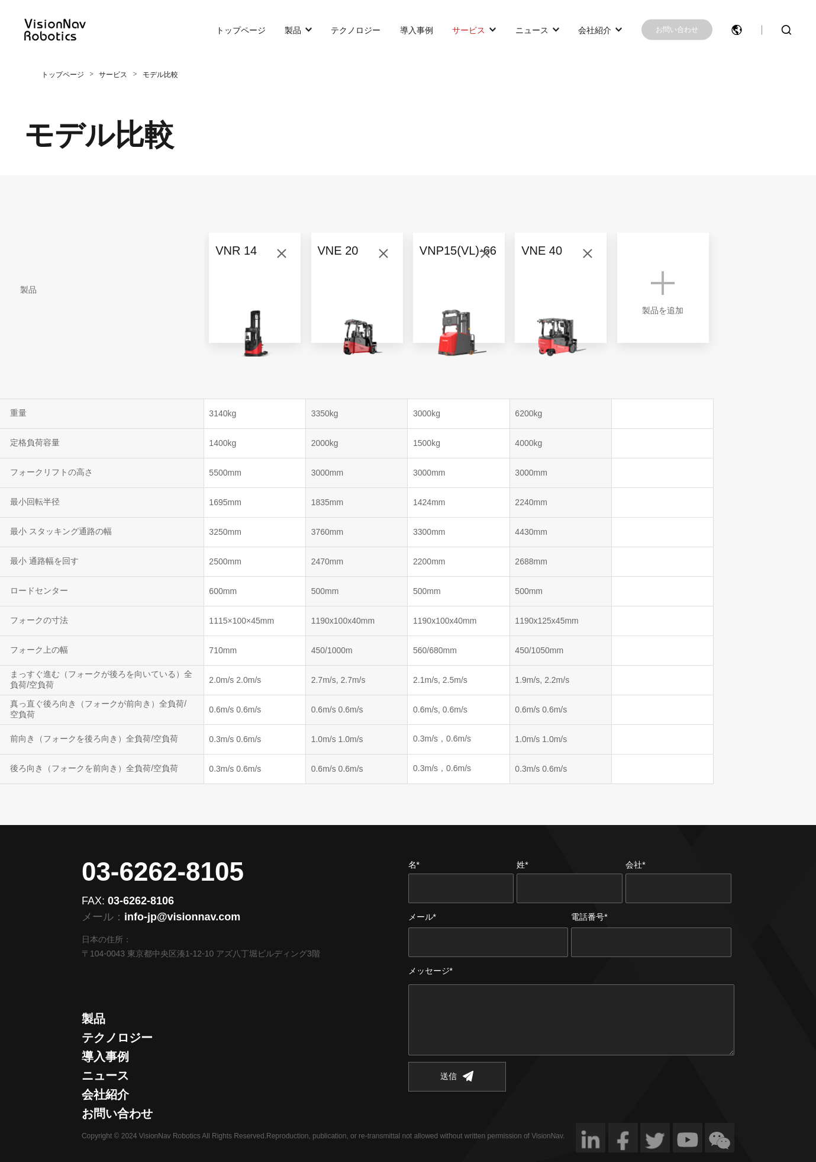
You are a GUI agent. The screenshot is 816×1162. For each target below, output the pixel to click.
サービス (468, 29)
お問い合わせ (677, 29)
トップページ (241, 29)
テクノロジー (355, 29)
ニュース (532, 29)
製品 (293, 29)
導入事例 (416, 29)
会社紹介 (594, 29)
